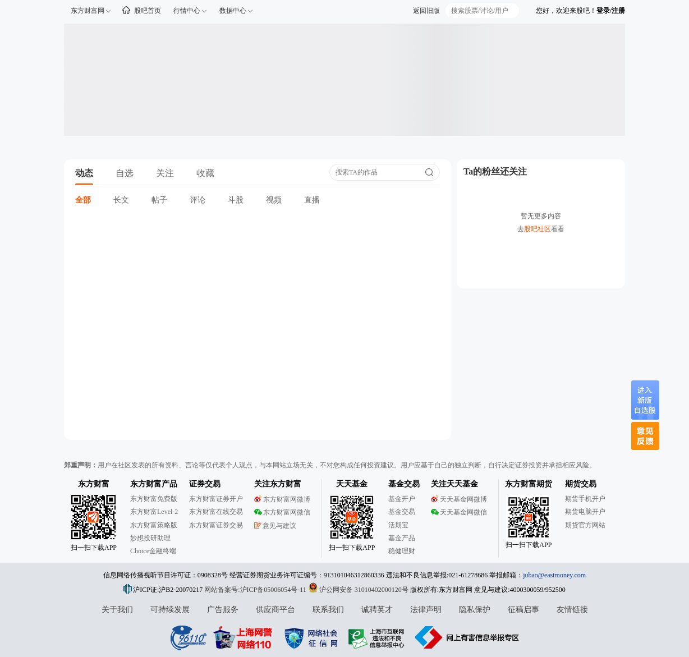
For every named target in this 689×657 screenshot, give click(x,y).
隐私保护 (474, 609)
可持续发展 (170, 609)
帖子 (159, 200)
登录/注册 (610, 11)
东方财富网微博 (282, 499)
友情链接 (572, 609)
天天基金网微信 (459, 512)
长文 (121, 200)
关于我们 (117, 609)
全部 (83, 200)
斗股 (236, 200)
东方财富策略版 (153, 525)
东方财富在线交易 (216, 512)
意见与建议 (275, 526)
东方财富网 (87, 11)
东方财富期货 (528, 484)
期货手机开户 (585, 499)
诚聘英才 (377, 609)
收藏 (205, 173)
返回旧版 (426, 11)
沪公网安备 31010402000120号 (358, 590)
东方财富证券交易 (216, 525)
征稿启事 (523, 609)
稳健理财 (401, 551)
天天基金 (352, 484)
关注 (165, 173)
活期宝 (398, 525)
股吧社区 (537, 229)
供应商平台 (275, 609)
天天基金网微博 (459, 499)
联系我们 (328, 609)
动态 (84, 173)
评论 (197, 200)
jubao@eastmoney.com (554, 575)
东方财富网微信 (282, 512)
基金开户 (401, 499)
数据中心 (232, 11)
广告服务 (222, 609)
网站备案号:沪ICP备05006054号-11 (256, 590)
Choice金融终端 (153, 551)
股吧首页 (147, 11)
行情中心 (186, 11)
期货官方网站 (585, 525)
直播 (312, 200)
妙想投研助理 (150, 538)
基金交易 (401, 512)
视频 (274, 200)
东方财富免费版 (153, 499)
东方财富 (93, 484)
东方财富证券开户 (216, 499)
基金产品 (401, 538)
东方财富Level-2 (154, 512)
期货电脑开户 (585, 512)
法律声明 (426, 609)
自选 (125, 173)
